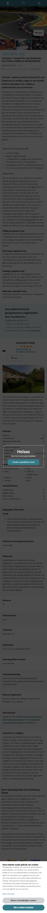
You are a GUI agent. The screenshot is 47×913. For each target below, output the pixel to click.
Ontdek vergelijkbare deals (23, 462)
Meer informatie (9, 894)
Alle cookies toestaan (23, 907)
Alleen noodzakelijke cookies (23, 900)
